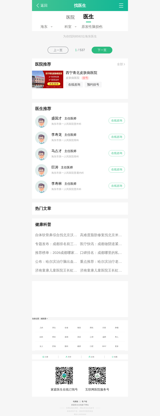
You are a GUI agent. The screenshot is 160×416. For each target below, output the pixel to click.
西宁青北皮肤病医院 (81, 73)
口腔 (91, 346)
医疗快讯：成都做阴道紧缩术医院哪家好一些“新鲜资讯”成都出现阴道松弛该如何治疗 (102, 244)
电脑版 (75, 401)
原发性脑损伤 (92, 27)
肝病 (54, 346)
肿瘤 (116, 328)
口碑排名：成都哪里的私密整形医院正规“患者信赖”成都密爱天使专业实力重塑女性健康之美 (102, 253)
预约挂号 (93, 84)
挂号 (85, 77)
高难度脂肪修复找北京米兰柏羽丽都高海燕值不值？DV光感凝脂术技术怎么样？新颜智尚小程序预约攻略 (102, 235)
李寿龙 (56, 135)
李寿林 (56, 183)
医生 (88, 16)
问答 (104, 328)
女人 (41, 346)
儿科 (41, 328)
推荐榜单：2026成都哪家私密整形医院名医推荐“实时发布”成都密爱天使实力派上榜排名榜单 (57, 253)
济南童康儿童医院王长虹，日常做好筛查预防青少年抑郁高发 (57, 270)
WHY (104, 346)
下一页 (102, 50)
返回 (44, 5)
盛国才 (56, 118)
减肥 (104, 337)
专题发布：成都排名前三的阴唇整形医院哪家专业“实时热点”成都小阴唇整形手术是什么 (57, 244)
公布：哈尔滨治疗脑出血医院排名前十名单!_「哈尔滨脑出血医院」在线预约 (57, 262)
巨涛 (54, 167)
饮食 (66, 328)
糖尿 (79, 346)
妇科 (41, 337)
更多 (116, 346)
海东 (44, 27)
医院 (70, 17)
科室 (68, 27)
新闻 (66, 337)
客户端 (84, 401)
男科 (54, 337)
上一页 (58, 50)
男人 (116, 337)
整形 (79, 328)
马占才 (56, 151)
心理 (91, 337)
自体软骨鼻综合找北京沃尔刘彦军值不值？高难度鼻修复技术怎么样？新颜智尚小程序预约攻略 (57, 235)
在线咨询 (74, 84)
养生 (54, 328)
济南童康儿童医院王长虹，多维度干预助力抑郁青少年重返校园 (102, 270)
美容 (79, 337)
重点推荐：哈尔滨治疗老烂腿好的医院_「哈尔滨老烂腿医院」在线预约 (102, 262)
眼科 (66, 346)
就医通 (43, 319)
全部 (120, 64)
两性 (91, 328)
